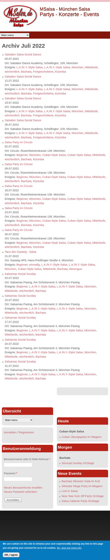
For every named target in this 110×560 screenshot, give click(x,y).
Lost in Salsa (70, 491)
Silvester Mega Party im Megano (82, 486)
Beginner (22, 154)
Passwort (10, 473)
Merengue (75, 268)
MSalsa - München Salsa (65, 8)
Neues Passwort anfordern (20, 491)
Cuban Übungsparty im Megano (82, 436)
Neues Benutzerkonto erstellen (23, 487)
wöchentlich (12, 71)
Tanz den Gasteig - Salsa (20, 251)
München (77, 67)
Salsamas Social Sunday (20, 273)
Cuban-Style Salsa (54, 154)
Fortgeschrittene (43, 71)
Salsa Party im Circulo (19, 142)
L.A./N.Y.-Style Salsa (30, 67)
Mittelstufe (91, 67)
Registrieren (26, 432)
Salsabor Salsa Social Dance (23, 54)
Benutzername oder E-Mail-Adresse (27, 459)
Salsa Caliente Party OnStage (80, 501)
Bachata (26, 71)
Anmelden (10, 432)
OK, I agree (11, 554)
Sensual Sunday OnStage (78, 463)
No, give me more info (69, 547)
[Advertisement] (27, 395)
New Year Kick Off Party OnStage (83, 496)
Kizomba (60, 71)
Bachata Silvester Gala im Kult (81, 481)
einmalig (34, 264)
